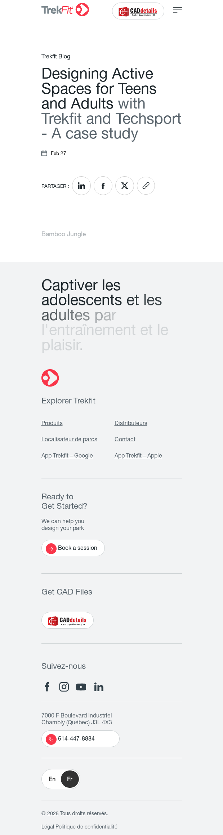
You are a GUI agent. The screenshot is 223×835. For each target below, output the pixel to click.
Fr (69, 780)
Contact (125, 440)
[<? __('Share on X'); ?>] (124, 185)
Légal (47, 827)
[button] (60, 779)
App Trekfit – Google (67, 456)
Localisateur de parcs (69, 440)
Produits (52, 424)
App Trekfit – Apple (138, 456)
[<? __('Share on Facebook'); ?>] (103, 185)
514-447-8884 (70, 739)
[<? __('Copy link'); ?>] (146, 186)
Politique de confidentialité (86, 827)
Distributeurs (131, 424)
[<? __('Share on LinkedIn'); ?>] (81, 185)
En (52, 780)
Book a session (71, 548)
